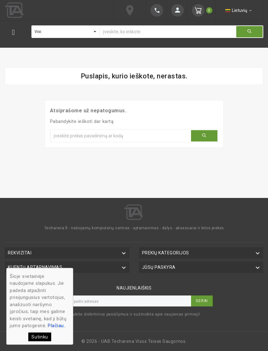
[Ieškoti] (168, 31)
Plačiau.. (57, 325)
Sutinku (39, 336)
